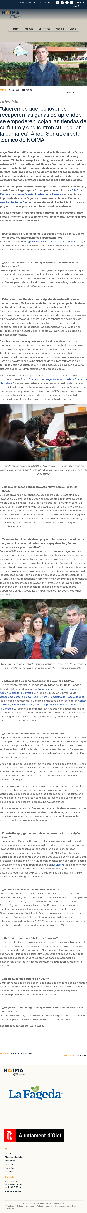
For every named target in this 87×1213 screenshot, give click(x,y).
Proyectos (9, 1168)
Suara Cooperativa (45, 704)
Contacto (44, 2)
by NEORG (11, 1208)
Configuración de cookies (65, 1206)
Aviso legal (10, 1206)
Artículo (29, 28)
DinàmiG (44, 696)
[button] (83, 13)
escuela (28, 1053)
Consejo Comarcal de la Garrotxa (19, 696)
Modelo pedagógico (14, 1157)
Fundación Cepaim (22, 704)
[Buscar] (34, 2)
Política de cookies (44, 1206)
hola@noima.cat (13, 1191)
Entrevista (44, 28)
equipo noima (17, 1053)
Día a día (9, 1164)
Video (73, 28)
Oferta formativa (12, 1161)
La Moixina (58, 864)
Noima (8, 1153)
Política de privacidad (25, 1206)
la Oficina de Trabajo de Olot (67, 696)
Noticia (60, 28)
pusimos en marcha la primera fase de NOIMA (55, 241)
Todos (15, 28)
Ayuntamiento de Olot (14, 202)
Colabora (9, 1171)
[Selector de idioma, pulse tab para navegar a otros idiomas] (78, 6)
